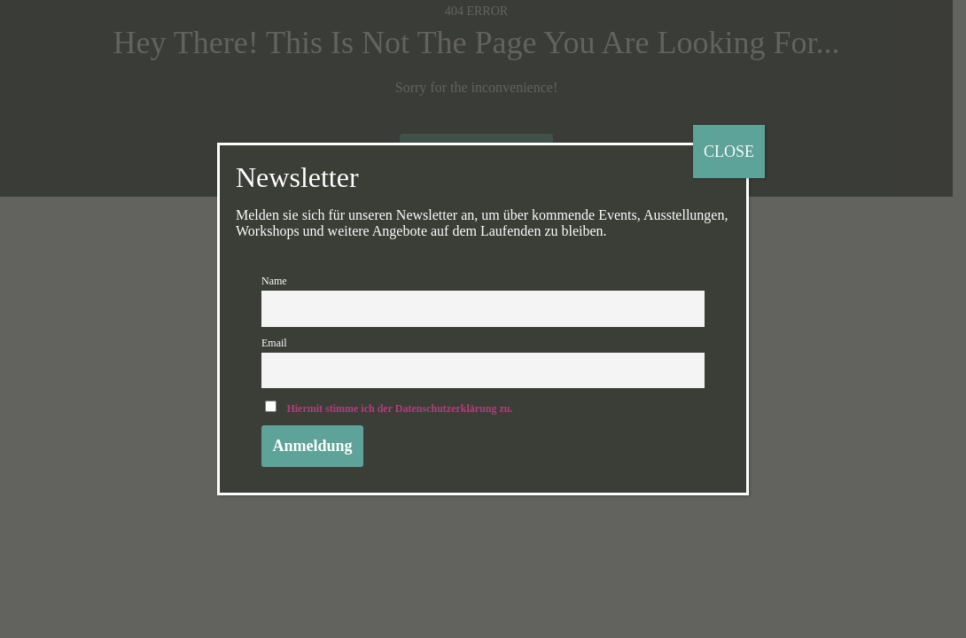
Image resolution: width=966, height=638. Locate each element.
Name (274, 281)
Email (274, 343)
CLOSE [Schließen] (729, 151)
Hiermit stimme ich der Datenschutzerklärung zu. (399, 408)
